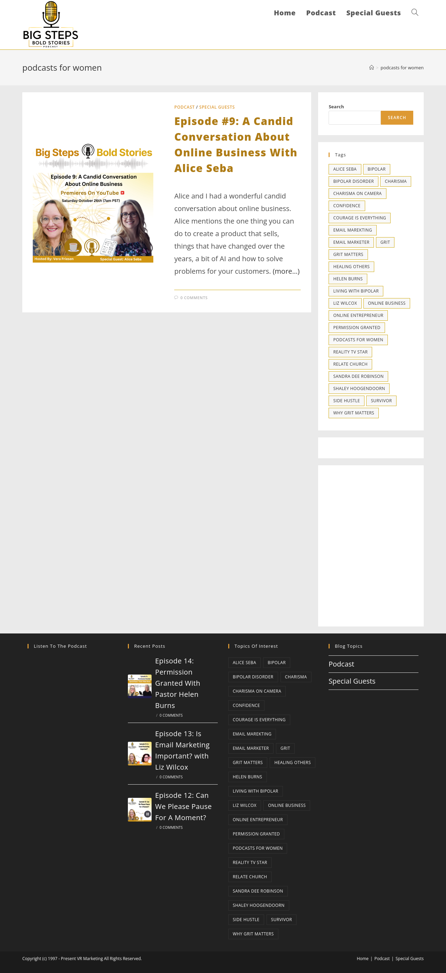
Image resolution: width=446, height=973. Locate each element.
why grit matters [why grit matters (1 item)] (353, 413)
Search (336, 106)
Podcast (184, 107)
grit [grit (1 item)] (385, 242)
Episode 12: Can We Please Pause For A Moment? (183, 806)
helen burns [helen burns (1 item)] (348, 279)
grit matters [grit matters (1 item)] (348, 254)
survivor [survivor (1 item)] (381, 401)
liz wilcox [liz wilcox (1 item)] (345, 303)
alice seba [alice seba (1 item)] (344, 169)
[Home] (371, 67)
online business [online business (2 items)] (387, 303)
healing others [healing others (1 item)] (351, 267)
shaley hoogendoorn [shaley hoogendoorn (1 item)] (359, 388)
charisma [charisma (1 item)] (396, 181)
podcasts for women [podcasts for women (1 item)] (358, 340)
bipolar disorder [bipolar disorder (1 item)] (353, 181)
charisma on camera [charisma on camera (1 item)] (357, 193)
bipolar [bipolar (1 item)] (377, 169)
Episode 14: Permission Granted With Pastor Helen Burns (177, 683)
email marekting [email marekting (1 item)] (352, 230)
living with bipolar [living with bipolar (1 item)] (356, 291)
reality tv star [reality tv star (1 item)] (350, 352)
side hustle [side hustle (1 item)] (346, 401)
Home (363, 959)
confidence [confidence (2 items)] (346, 206)
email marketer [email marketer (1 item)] (351, 242)
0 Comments (194, 297)
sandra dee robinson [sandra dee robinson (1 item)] (358, 376)
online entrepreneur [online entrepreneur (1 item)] (358, 315)
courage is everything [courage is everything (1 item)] (359, 218)
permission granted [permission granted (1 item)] (356, 327)
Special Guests (217, 107)
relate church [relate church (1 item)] (350, 364)
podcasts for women (402, 67)
